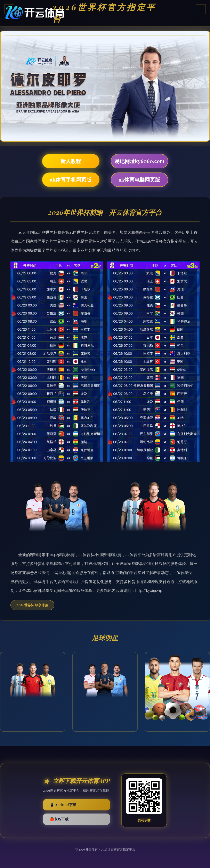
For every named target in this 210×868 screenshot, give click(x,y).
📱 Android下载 (63, 804)
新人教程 (70, 160)
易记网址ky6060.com (139, 160)
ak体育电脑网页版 (139, 179)
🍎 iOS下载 (59, 819)
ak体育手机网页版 (70, 179)
